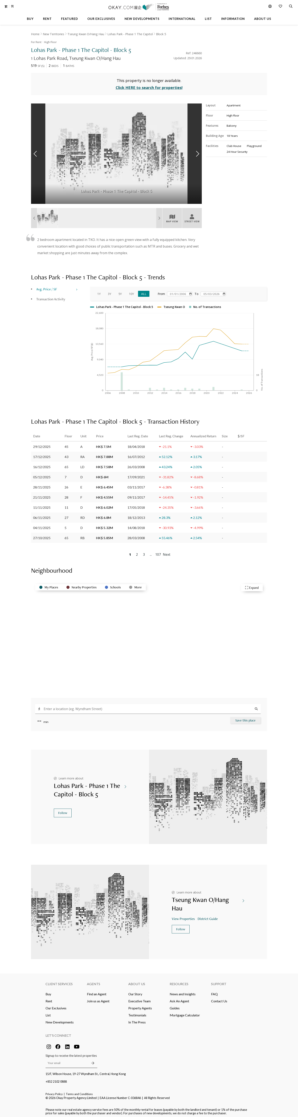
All (143, 292)
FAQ (214, 992)
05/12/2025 (41, 475)
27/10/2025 (41, 536)
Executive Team (139, 999)
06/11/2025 (41, 515)
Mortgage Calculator (185, 1013)
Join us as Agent (98, 999)
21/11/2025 (41, 495)
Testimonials (137, 1013)
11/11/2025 (41, 505)
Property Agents (140, 1006)
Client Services (59, 982)
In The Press (137, 1020)
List (48, 1013)
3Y (109, 292)
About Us (136, 982)
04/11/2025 (41, 526)
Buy (48, 992)
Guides (175, 1006)
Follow (62, 811)
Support (218, 982)
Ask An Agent (179, 999)
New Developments (60, 1020)
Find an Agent (96, 992)
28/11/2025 (41, 485)
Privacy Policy (54, 1092)
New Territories (53, 34)
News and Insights (183, 992)
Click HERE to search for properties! (149, 85)
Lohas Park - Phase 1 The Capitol (130, 34)
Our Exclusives (56, 1006)
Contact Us (219, 999)
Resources (179, 982)
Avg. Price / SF (46, 287)
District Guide (208, 916)
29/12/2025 (41, 444)
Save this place (245, 718)
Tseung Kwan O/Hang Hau (85, 34)
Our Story (135, 992)
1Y (99, 292)
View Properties (184, 916)
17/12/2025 (41, 455)
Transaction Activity (50, 297)
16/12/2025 (41, 465)
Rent (49, 999)
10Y (131, 292)
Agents (93, 982)
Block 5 (161, 34)
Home (35, 34)
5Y (120, 292)
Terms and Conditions (79, 1092)
